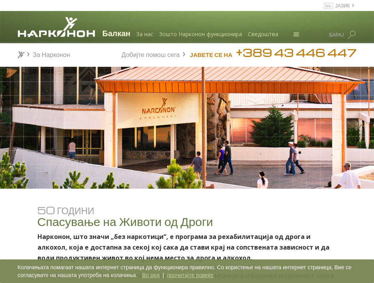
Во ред (150, 275)
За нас (144, 34)
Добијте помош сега (151, 54)
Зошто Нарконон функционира (200, 34)
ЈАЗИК (342, 5)
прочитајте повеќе (190, 275)
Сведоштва (263, 34)
